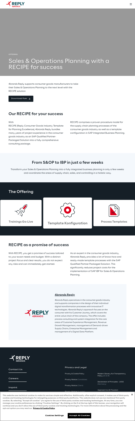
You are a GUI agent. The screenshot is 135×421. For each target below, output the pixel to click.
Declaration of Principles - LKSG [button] (111, 383)
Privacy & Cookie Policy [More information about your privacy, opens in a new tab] (44, 408)
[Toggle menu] (130, 4)
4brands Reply (65, 294)
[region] (67, 406)
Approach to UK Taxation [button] (108, 390)
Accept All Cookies (79, 415)
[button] (21, 99)
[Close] (132, 394)
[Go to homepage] (18, 4)
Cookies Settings (54, 415)
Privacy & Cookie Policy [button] (74, 374)
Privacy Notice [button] (76, 379)
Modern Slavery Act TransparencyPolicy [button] (112, 375)
